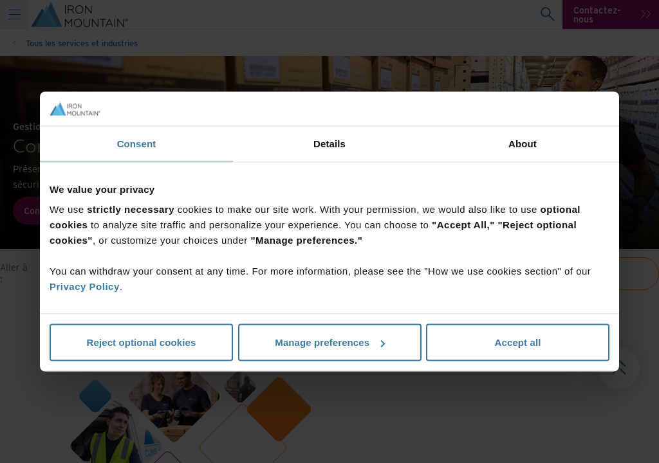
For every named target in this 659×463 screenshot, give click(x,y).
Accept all (518, 342)
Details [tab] (329, 143)
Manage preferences (330, 342)
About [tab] (522, 143)
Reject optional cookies (141, 342)
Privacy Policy (85, 286)
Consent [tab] (136, 143)
